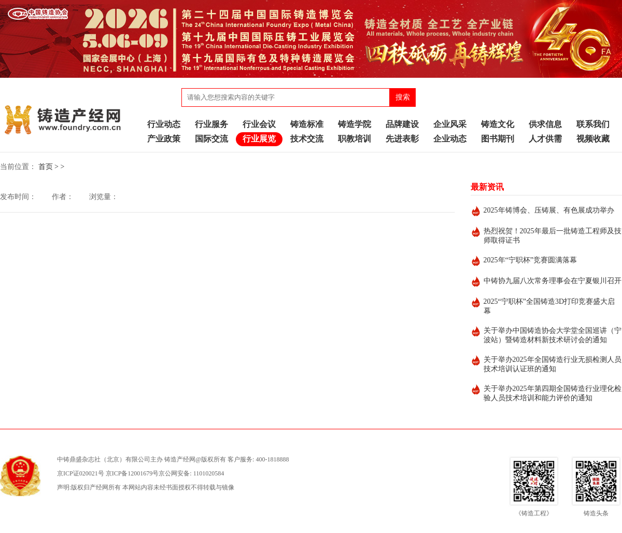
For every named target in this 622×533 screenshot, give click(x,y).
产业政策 (163, 138)
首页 (45, 167)
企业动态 (449, 138)
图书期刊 (497, 138)
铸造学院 (354, 124)
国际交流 (211, 138)
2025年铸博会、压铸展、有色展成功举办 (549, 210)
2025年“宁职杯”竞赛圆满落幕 (530, 260)
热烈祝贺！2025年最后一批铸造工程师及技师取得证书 (552, 235)
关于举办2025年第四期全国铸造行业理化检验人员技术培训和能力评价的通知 (552, 393)
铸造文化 (497, 124)
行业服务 (211, 124)
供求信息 (545, 124)
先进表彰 (402, 138)
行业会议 (259, 124)
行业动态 (163, 124)
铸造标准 (306, 124)
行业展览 (259, 138)
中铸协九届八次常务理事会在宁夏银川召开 (552, 281)
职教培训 (354, 138)
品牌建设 (402, 124)
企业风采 (449, 124)
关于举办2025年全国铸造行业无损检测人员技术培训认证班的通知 (552, 364)
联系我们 (593, 124)
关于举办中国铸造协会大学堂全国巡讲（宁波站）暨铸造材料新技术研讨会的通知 (552, 335)
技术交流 (306, 138)
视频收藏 (593, 138)
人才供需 (545, 138)
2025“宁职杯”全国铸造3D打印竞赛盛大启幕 (549, 306)
